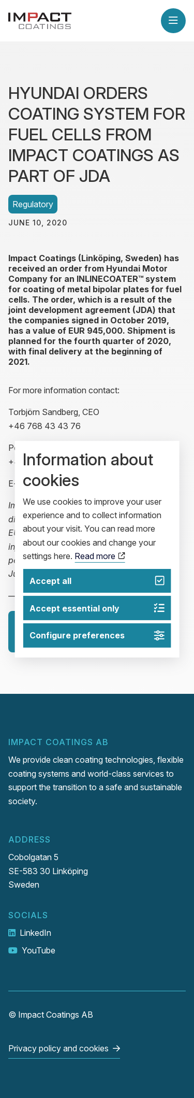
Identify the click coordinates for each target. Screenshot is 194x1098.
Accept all (97, 580)
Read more (99, 556)
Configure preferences (97, 635)
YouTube (38, 950)
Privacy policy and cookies (58, 1048)
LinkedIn (35, 933)
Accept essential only (97, 608)
